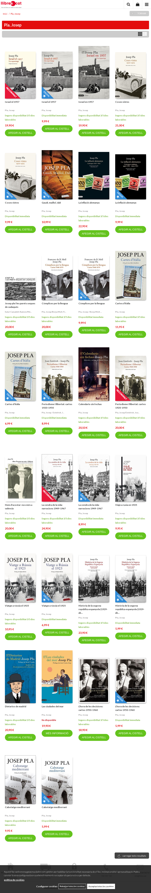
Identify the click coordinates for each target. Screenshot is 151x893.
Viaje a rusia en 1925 (126, 504)
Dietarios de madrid (15, 706)
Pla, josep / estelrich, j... (53, 412)
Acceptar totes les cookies (101, 886)
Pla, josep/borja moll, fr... (54, 312)
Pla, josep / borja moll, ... (90, 312)
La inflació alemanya (88, 202)
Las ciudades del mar (53, 706)
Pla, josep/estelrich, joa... (127, 412)
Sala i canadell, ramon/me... (18, 312)
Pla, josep (10, 110)
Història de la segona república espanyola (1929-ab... (93, 609)
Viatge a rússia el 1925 (17, 605)
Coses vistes (122, 101)
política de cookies (14, 879)
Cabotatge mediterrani (17, 807)
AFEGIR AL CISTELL (20, 132)
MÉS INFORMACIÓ (57, 733)
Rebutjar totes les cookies (72, 886)
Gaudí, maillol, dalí (51, 202)
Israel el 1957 (12, 101)
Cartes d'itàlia (122, 303)
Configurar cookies (46, 886)
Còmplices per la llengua (55, 303)
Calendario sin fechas (90, 404)
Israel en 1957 (86, 101)
